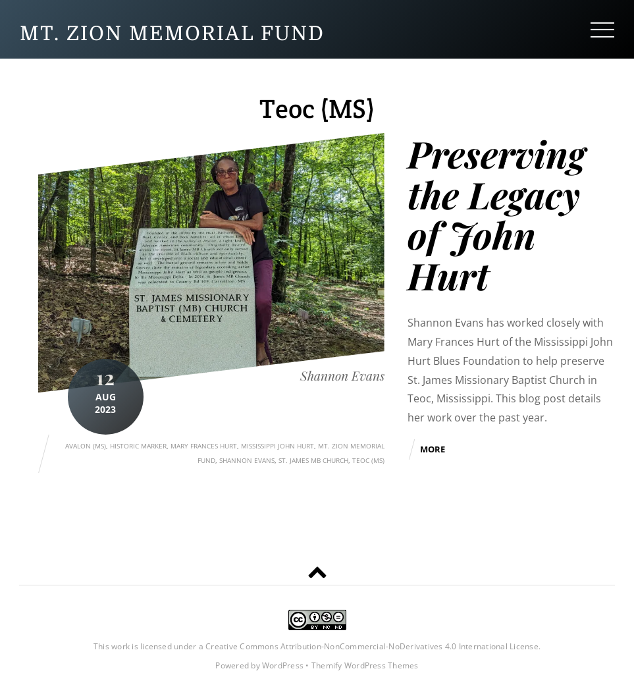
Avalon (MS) (85, 445)
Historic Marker (138, 445)
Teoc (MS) (368, 460)
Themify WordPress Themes (365, 665)
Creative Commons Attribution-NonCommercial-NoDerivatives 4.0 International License (372, 646)
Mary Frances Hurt (204, 445)
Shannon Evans (342, 375)
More (432, 449)
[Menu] (602, 29)
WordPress (283, 665)
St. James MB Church (313, 460)
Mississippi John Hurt (277, 445)
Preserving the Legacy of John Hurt (496, 214)
